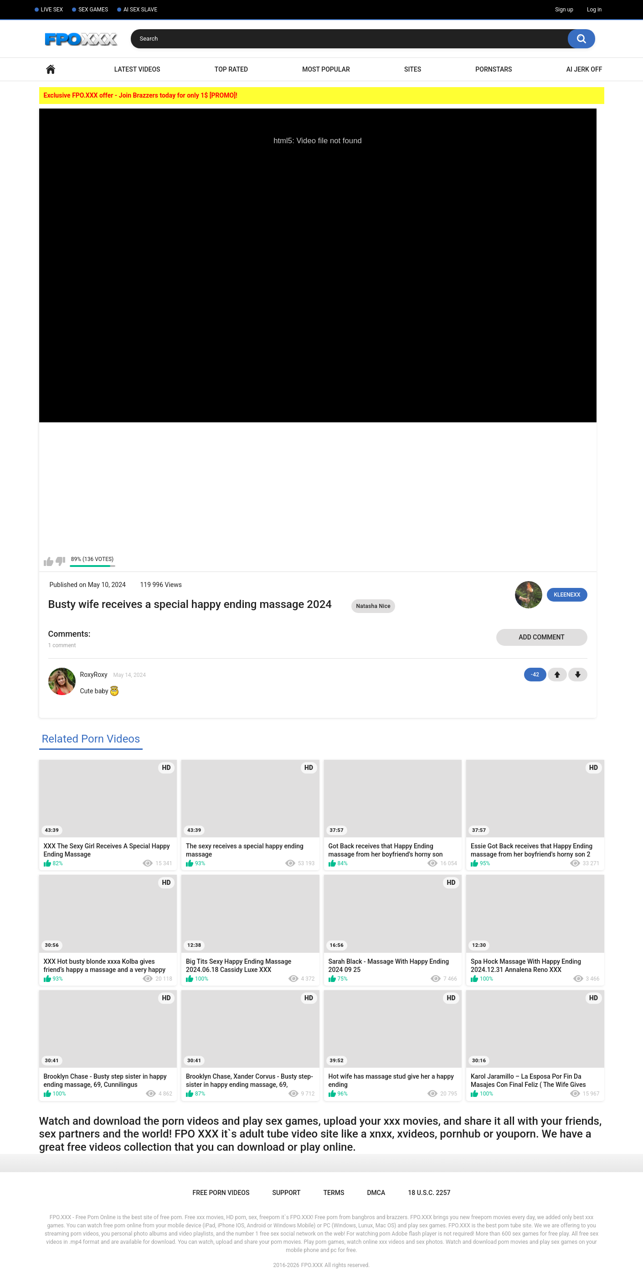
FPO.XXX (312, 1265)
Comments (68, 634)
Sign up (564, 9)
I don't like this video (60, 561)
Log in (594, 9)
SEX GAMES (93, 9)
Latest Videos (137, 69)
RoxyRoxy (94, 674)
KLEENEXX (567, 595)
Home (50, 69)
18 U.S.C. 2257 (429, 1192)
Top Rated (231, 69)
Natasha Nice (373, 606)
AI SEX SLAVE (140, 9)
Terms (333, 1192)
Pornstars (493, 69)
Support (286, 1192)
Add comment (542, 637)
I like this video (48, 561)
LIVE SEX (52, 9)
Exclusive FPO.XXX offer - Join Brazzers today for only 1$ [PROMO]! (140, 95)
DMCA (376, 1192)
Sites (412, 69)
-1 (577, 674)
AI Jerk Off (584, 69)
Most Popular (326, 69)
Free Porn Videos (221, 1192)
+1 (557, 674)
